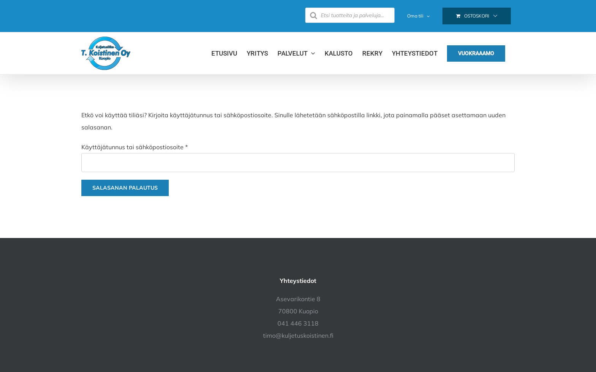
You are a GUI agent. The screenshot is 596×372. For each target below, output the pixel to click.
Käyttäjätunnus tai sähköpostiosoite (134, 147)
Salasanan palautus (125, 187)
